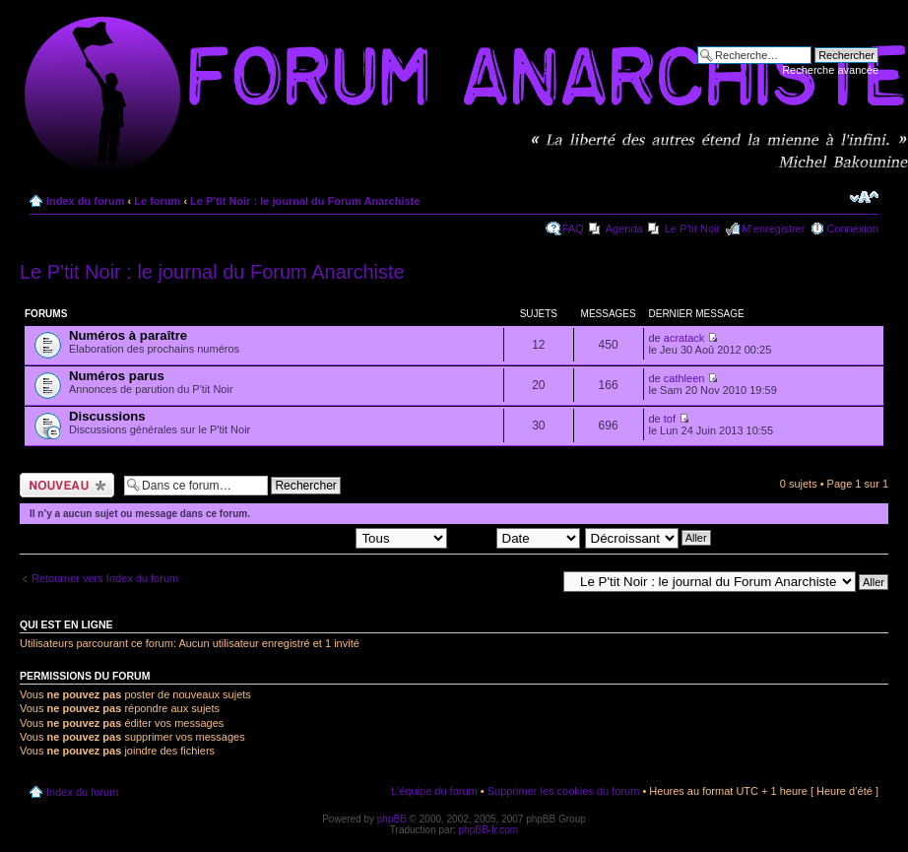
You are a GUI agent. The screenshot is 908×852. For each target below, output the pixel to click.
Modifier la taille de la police (864, 197)
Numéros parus (116, 375)
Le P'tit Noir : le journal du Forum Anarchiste (305, 201)
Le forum (157, 201)
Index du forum (85, 201)
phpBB (392, 819)
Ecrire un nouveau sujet (67, 485)
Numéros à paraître (128, 335)
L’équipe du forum (434, 791)
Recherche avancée (830, 70)
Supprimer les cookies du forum (563, 791)
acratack (684, 338)
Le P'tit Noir (693, 228)
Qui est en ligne (66, 624)
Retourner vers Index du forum (105, 578)
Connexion (852, 228)
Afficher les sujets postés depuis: (321, 537)
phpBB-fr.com (489, 829)
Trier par (515, 537)
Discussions (107, 416)
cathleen (684, 378)
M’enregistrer (773, 228)
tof (670, 419)
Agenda (624, 228)
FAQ (573, 228)
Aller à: (538, 581)
